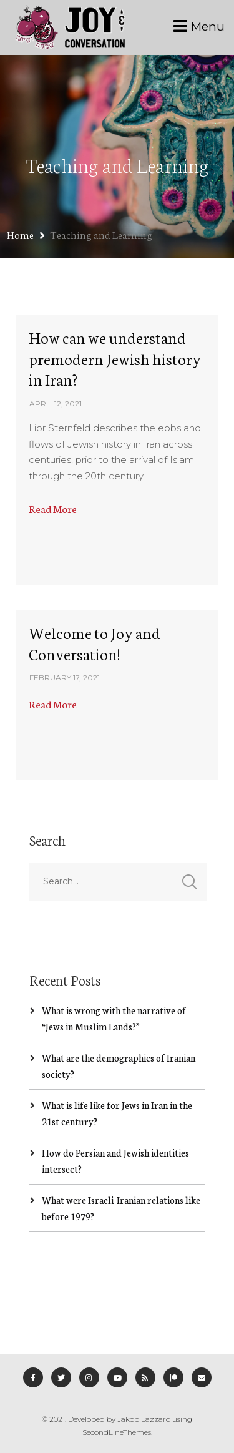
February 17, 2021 (64, 677)
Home (20, 234)
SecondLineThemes (116, 1432)
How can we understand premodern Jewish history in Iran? (115, 358)
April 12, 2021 (55, 403)
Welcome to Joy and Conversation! (94, 643)
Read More (53, 508)
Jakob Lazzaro (143, 1419)
